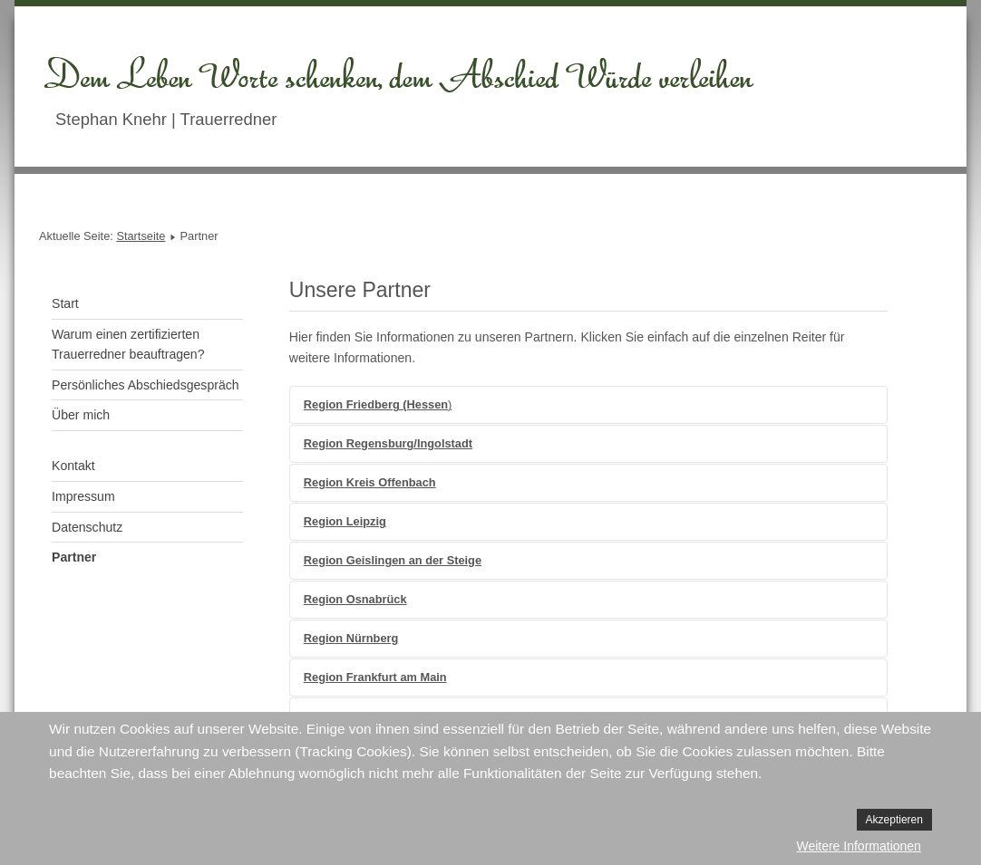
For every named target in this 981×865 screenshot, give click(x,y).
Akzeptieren (894, 819)
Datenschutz (87, 527)
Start (65, 303)
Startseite (140, 236)
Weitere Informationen (858, 846)
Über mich (81, 415)
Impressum (83, 496)
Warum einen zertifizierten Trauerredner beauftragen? (128, 344)
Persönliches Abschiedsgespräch (145, 385)
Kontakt (73, 465)
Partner (74, 557)
